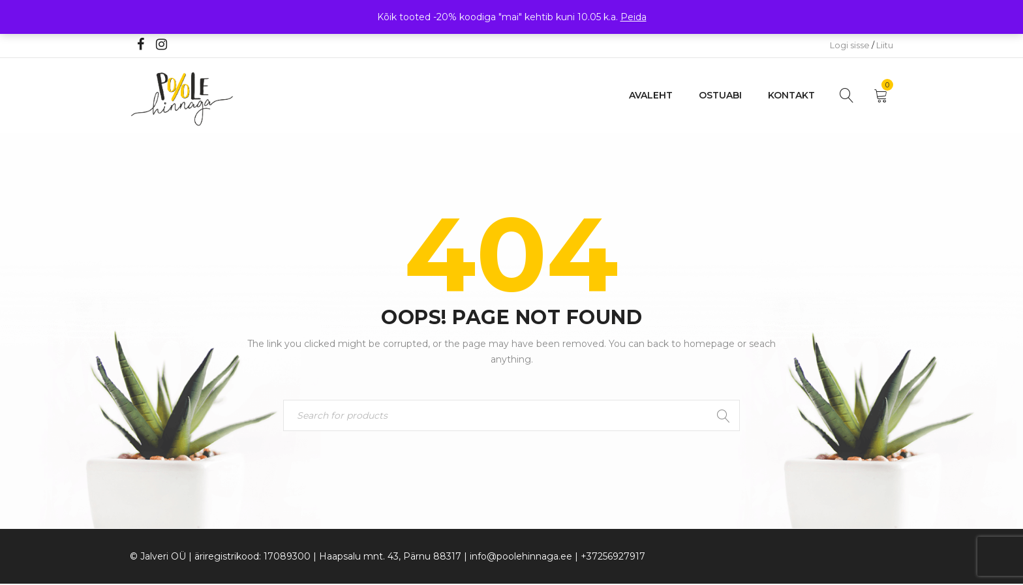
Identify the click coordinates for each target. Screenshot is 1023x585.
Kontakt (791, 95)
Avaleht (651, 95)
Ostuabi (720, 95)
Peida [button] (633, 17)
